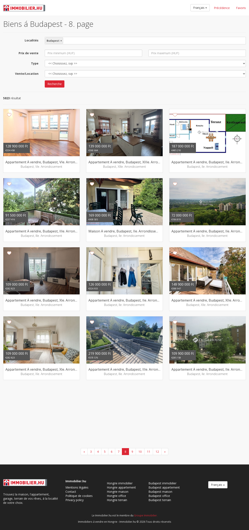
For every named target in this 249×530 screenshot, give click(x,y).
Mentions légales (76, 487)
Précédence (222, 8)
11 (148, 452)
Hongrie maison (117, 492)
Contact (70, 492)
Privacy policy (74, 500)
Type (34, 63)
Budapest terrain (159, 500)
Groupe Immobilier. (145, 515)
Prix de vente (28, 53)
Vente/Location (26, 74)
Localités (31, 40)
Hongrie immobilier (120, 483)
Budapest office (159, 496)
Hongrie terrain (117, 500)
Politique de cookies (79, 496)
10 (140, 452)
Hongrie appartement (121, 487)
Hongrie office (116, 496)
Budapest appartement (164, 487)
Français (200, 8)
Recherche (54, 84)
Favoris (241, 8)
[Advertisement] (124, 414)
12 (157, 452)
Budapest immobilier (162, 483)
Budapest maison (160, 492)
